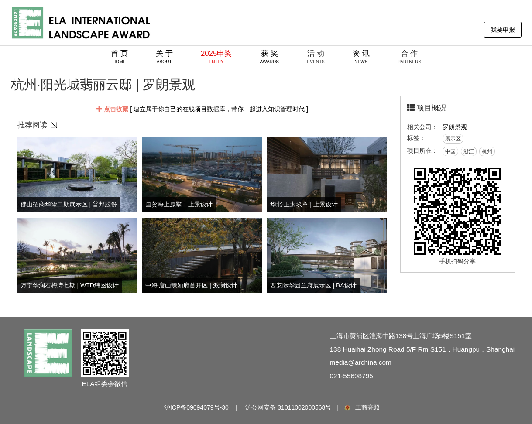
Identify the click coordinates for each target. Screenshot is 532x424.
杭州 (487, 151)
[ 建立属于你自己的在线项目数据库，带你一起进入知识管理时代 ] (202, 109)
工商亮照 (361, 407)
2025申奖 (216, 56)
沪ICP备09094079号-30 (196, 407)
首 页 (119, 56)
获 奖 (269, 56)
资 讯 (361, 56)
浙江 (468, 151)
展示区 (453, 139)
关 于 (164, 56)
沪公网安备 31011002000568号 (288, 407)
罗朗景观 (455, 126)
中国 (450, 151)
